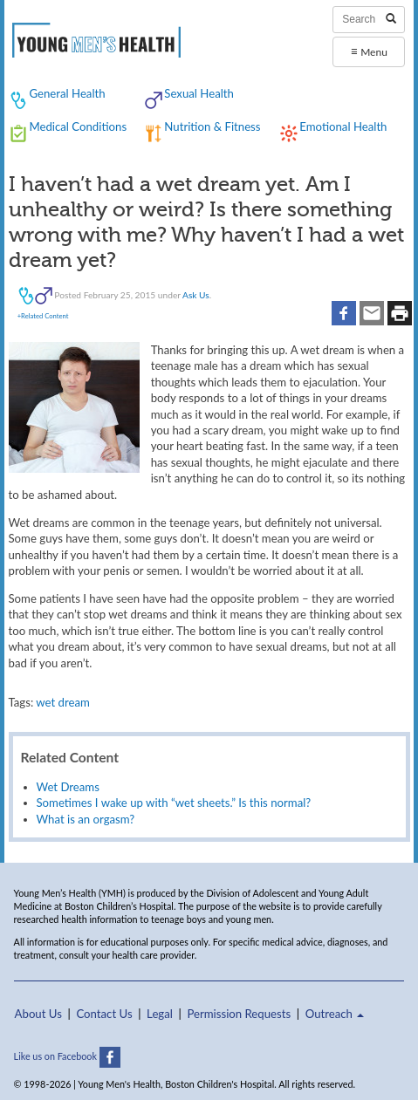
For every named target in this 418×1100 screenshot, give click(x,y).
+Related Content (43, 315)
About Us (38, 1014)
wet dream (63, 702)
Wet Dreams (68, 787)
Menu (369, 51)
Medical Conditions (78, 126)
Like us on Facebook (67, 1056)
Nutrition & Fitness (212, 126)
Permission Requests (239, 1014)
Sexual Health (199, 93)
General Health (67, 93)
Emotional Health (343, 126)
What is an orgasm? (86, 819)
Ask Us (195, 295)
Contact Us (104, 1014)
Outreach (335, 1014)
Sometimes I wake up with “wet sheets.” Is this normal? (174, 803)
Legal (160, 1014)
